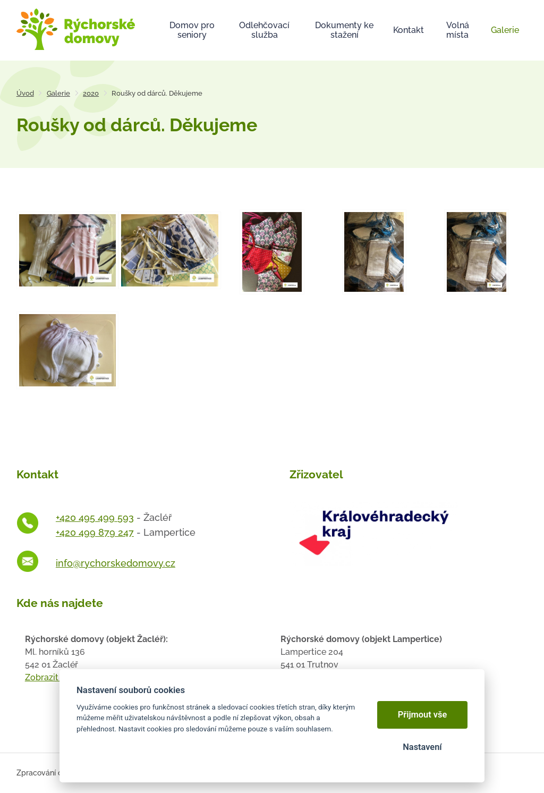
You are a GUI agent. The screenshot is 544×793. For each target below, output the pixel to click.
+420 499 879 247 (95, 532)
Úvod (25, 93)
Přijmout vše (422, 715)
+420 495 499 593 (95, 517)
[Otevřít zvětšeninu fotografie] (67, 249)
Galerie (58, 93)
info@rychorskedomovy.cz (115, 563)
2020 (91, 93)
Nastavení (422, 747)
